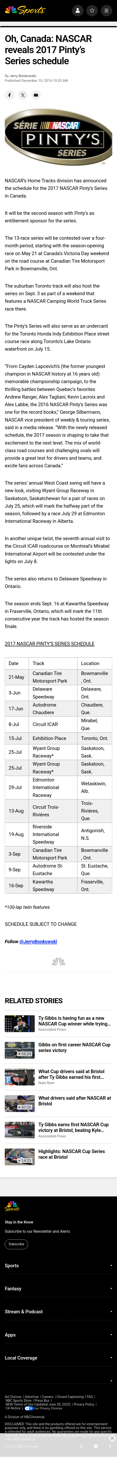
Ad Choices (13, 1397)
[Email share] (36, 95)
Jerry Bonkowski (23, 76)
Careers (47, 1397)
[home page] (25, 10)
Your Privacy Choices (50, 1408)
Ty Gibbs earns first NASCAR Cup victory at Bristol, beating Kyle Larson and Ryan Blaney (73, 1127)
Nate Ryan (46, 1083)
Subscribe (16, 1244)
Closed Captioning (70, 1397)
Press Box (42, 1400)
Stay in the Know (19, 1222)
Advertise (32, 1397)
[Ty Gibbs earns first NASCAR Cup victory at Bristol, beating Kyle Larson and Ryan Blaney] (20, 1130)
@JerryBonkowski (38, 941)
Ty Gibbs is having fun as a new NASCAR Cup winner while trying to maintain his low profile (72, 1021)
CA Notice (13, 1408)
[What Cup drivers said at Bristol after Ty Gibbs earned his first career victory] (20, 1077)
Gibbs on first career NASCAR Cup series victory (74, 1047)
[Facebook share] (9, 95)
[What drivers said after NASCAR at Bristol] (20, 1103)
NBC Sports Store (19, 1400)
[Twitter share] (23, 95)
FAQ (90, 1397)
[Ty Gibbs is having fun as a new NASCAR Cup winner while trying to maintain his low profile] (20, 1023)
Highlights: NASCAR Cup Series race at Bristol (71, 1154)
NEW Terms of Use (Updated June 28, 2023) (38, 1404)
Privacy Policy (84, 1404)
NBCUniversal (34, 1417)
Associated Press (52, 1029)
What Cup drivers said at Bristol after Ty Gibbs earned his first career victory (71, 1074)
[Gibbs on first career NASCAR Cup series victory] (20, 1050)
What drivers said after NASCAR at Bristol (74, 1101)
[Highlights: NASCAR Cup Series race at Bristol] (20, 1157)
